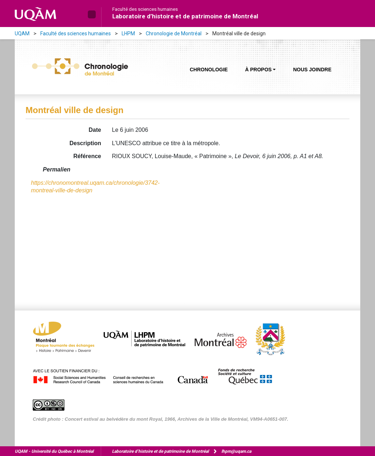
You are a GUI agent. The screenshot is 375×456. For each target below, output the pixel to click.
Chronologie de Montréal (174, 33)
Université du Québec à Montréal (54, 451)
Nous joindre (312, 69)
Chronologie (209, 69)
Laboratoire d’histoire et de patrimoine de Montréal (185, 16)
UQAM (22, 33)
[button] (92, 14)
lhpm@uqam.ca (236, 451)
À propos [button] (258, 69)
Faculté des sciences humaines (145, 9)
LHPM (128, 33)
